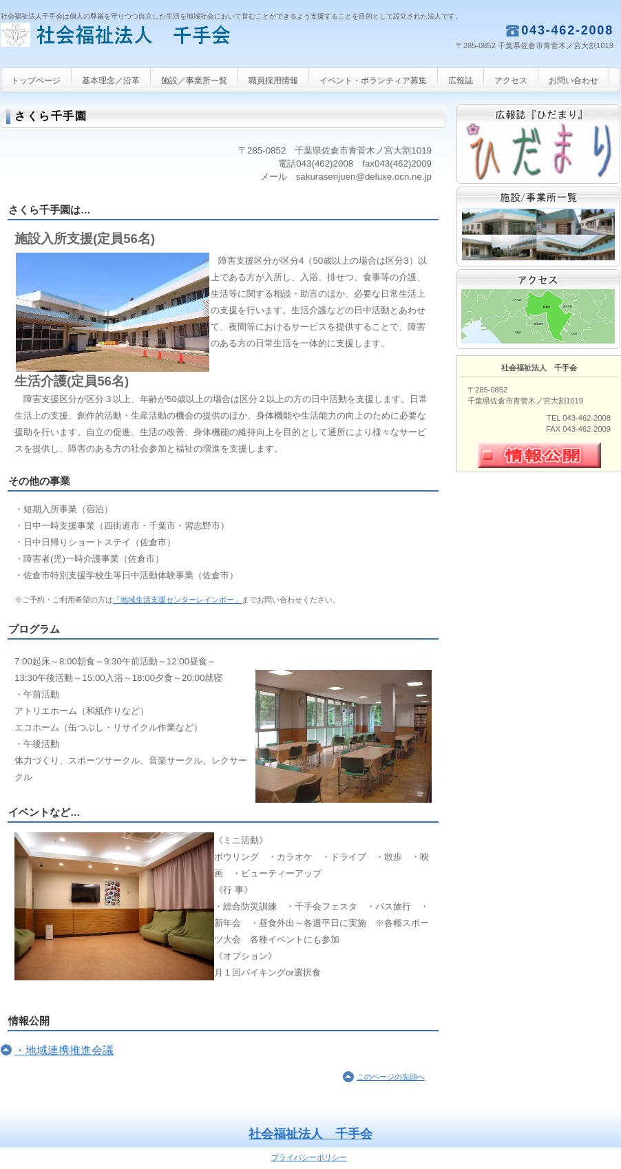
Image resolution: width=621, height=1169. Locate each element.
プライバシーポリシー (309, 1157)
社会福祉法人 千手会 (138, 45)
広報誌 (538, 144)
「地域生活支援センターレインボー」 (177, 600)
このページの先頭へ (391, 1077)
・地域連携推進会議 (64, 1050)
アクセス (538, 309)
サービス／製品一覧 (538, 226)
